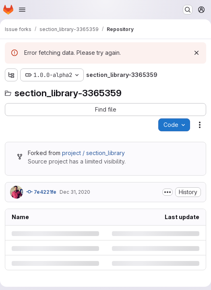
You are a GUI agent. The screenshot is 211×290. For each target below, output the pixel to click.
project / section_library (93, 152)
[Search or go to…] (187, 9)
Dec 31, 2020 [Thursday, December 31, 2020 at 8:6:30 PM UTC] (75, 192)
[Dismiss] (196, 53)
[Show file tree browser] (11, 74)
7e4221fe (41, 191)
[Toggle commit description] (167, 192)
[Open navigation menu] (22, 9)
